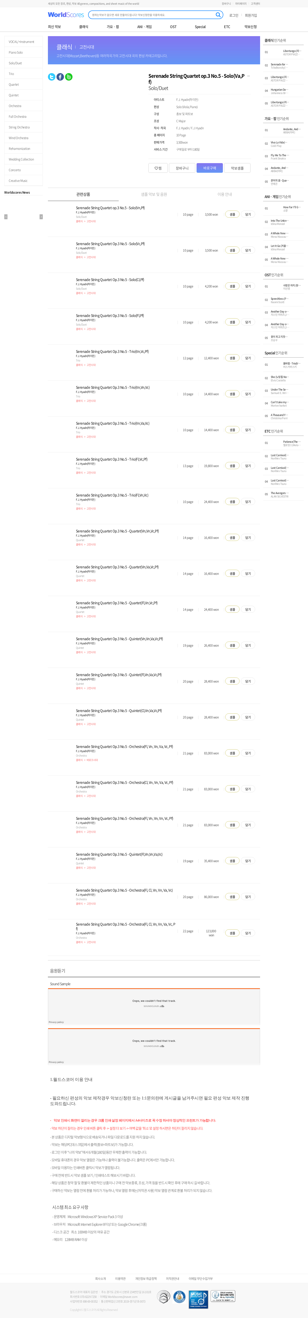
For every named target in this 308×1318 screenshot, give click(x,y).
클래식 (83, 26)
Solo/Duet (15, 63)
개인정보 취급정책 (146, 1278)
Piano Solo (16, 52)
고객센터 (255, 4)
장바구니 (226, 4)
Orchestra (15, 105)
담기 (248, 214)
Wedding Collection (21, 159)
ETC (227, 26)
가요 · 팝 (113, 26)
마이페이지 (241, 4)
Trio (11, 73)
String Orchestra (19, 127)
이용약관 (120, 1278)
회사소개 (100, 1278)
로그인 (233, 15)
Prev (5, 216)
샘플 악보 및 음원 (154, 194)
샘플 (232, 214)
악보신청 (250, 26)
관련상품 (83, 194)
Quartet (14, 84)
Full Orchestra (18, 116)
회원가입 (251, 15)
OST (173, 26)
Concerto (15, 170)
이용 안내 (225, 194)
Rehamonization (19, 148)
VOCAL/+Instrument (21, 41)
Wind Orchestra (18, 138)
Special (200, 26)
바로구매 (209, 167)
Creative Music (18, 180)
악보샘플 (237, 168)
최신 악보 (54, 26)
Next (41, 216)
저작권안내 (172, 1278)
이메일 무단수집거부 (201, 1278)
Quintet (14, 95)
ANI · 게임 (144, 26)
